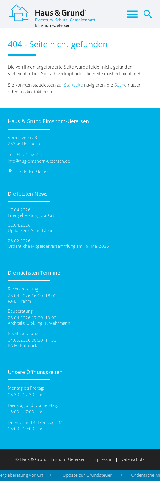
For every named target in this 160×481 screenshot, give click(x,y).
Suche (120, 85)
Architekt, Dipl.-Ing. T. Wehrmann (39, 323)
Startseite (73, 85)
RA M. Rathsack (22, 345)
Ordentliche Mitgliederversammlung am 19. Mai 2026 (58, 246)
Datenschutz (132, 459)
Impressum (103, 459)
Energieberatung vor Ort (31, 215)
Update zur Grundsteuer (31, 230)
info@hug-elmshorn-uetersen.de (39, 161)
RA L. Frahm (19, 301)
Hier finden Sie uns (28, 171)
